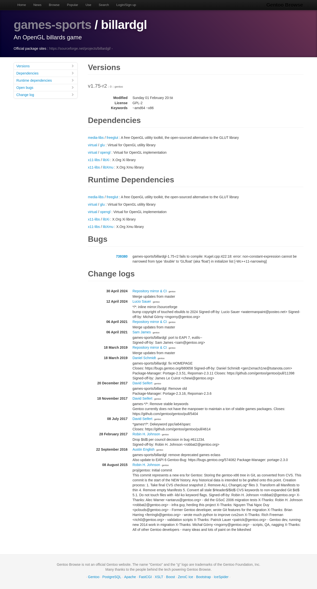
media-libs (96, 137)
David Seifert (142, 383)
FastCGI (145, 577)
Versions (45, 66)
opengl (105, 152)
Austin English (143, 449)
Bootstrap (203, 577)
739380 (122, 256)
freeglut (112, 137)
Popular (72, 5)
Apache (130, 577)
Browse (54, 5)
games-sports (53, 25)
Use (88, 5)
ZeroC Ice (185, 577)
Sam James (141, 332)
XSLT (159, 577)
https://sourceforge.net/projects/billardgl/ (80, 48)
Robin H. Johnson (146, 434)
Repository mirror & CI (149, 291)
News (37, 5)
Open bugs (45, 87)
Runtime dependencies (45, 80)
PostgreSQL (111, 577)
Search (104, 5)
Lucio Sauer (141, 301)
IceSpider (221, 577)
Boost (170, 577)
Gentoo (93, 577)
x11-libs (94, 160)
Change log (45, 94)
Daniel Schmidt (144, 358)
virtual (92, 145)
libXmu (108, 167)
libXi (106, 160)
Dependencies (45, 73)
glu (102, 145)
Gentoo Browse (285, 5)
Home (21, 5)
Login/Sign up (126, 5)
